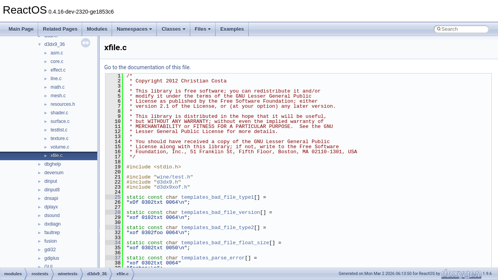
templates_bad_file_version (220, 212)
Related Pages (60, 29)
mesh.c (58, 95)
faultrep (52, 232)
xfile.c (57, 155)
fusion (50, 241)
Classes (173, 29)
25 (113, 197)
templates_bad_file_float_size (225, 242)
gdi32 (50, 249)
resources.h (63, 104)
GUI (48, 267)
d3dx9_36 (54, 44)
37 (113, 257)
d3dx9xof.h (172, 187)
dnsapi (51, 198)
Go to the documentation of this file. (147, 67)
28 (113, 212)
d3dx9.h (167, 182)
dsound (52, 215)
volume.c (60, 147)
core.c (57, 61)
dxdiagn (52, 224)
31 (113, 227)
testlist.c (59, 130)
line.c (56, 78)
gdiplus (51, 258)
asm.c (57, 53)
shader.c (59, 113)
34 (113, 242)
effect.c (58, 70)
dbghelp (52, 164)
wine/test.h (173, 176)
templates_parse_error (213, 257)
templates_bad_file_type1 (217, 197)
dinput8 (52, 189)
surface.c (60, 121)
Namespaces (135, 29)
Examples (232, 29)
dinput (50, 181)
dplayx (51, 207)
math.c (58, 87)
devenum (53, 172)
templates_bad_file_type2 (217, 227)
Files (203, 29)
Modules (97, 29)
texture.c (59, 138)
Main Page (21, 29)
